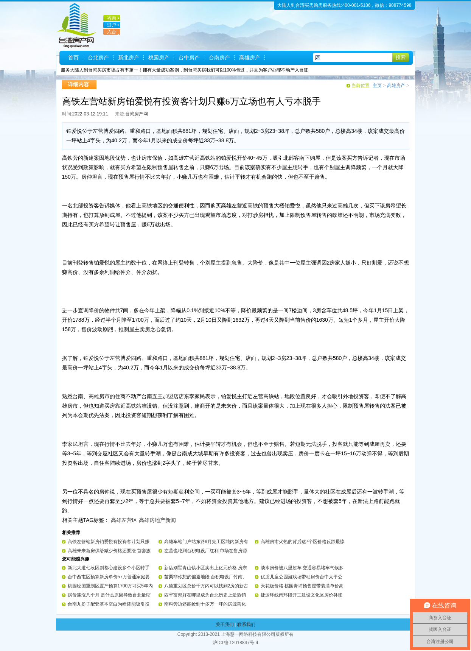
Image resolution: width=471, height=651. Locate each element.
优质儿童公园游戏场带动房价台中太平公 (301, 576)
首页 (73, 58)
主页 (377, 85)
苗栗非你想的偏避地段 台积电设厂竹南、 (205, 576)
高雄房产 (249, 58)
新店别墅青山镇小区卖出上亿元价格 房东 (205, 567)
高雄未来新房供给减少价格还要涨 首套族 (109, 550)
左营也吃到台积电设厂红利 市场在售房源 (205, 550)
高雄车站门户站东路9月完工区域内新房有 (206, 541)
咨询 (111, 18)
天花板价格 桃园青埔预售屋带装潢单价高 (302, 586)
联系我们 (246, 624)
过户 (111, 25)
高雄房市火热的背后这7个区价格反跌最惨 (303, 541)
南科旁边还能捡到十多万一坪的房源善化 (205, 604)
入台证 (109, 34)
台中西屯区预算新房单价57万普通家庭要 (109, 576)
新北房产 (128, 58)
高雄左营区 (124, 520)
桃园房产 (158, 58)
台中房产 (189, 58)
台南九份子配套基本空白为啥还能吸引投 (108, 604)
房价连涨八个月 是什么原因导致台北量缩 (109, 595)
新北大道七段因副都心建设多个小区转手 (108, 567)
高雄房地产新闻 (157, 520)
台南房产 (219, 58)
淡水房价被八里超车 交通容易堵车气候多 (302, 567)
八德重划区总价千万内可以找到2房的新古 (206, 586)
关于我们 (225, 624)
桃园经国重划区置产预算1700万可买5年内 (110, 586)
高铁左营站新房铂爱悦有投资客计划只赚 (108, 541)
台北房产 (98, 58)
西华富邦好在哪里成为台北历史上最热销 (205, 595)
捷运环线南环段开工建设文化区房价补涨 (301, 595)
